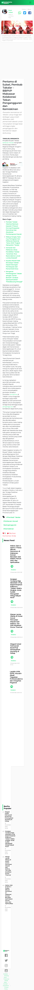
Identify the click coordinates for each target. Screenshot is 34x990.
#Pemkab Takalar (13, 517)
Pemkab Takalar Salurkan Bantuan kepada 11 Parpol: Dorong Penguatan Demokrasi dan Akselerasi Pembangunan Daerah (14, 228)
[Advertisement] (17, 61)
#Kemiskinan (8, 529)
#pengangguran (9, 525)
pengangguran (8, 407)
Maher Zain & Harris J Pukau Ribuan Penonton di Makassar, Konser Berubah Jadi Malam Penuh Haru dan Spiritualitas (16, 554)
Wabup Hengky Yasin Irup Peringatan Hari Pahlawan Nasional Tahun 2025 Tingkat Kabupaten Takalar (13, 241)
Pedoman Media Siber (6, 980)
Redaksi (13, 570)
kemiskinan (13, 394)
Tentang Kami (6, 976)
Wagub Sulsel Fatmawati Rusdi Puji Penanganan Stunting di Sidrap (15, 648)
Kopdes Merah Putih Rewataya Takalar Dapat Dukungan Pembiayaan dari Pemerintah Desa (13, 265)
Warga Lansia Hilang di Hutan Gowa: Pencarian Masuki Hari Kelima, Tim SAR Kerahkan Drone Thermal (16, 621)
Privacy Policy (6, 988)
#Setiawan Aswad (10, 521)
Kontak (6, 984)
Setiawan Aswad (8, 142)
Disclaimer (6, 985)
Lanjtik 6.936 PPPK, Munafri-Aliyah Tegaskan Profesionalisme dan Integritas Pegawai (16, 677)
